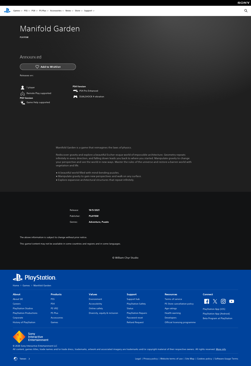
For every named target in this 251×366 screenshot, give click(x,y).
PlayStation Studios (23, 308)
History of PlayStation (24, 322)
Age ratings (171, 308)
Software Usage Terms (226, 358)
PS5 (26, 11)
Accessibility (95, 303)
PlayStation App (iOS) (214, 309)
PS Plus (42, 11)
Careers (17, 303)
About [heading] (16, 294)
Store (77, 11)
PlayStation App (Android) (216, 313)
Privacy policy (150, 358)
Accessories (55, 11)
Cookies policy (204, 358)
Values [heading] (93, 294)
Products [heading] (56, 294)
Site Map (189, 358)
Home (16, 285)
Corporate (18, 317)
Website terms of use (171, 358)
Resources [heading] (171, 294)
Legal (138, 358)
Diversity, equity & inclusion (103, 313)
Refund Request (135, 322)
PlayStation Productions (25, 313)
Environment (95, 299)
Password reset (135, 317)
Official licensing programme (180, 322)
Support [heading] (132, 294)
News (68, 11)
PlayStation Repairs (137, 313)
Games (16, 11)
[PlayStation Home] (7, 11)
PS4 (33, 11)
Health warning (173, 313)
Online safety (96, 308)
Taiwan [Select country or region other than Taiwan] (22, 359)
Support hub (133, 299)
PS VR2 (54, 308)
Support (88, 11)
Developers (171, 317)
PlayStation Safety (136, 303)
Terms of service (173, 299)
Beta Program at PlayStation (217, 318)
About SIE (18, 299)
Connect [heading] (208, 294)
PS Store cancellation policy (179, 303)
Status (130, 308)
